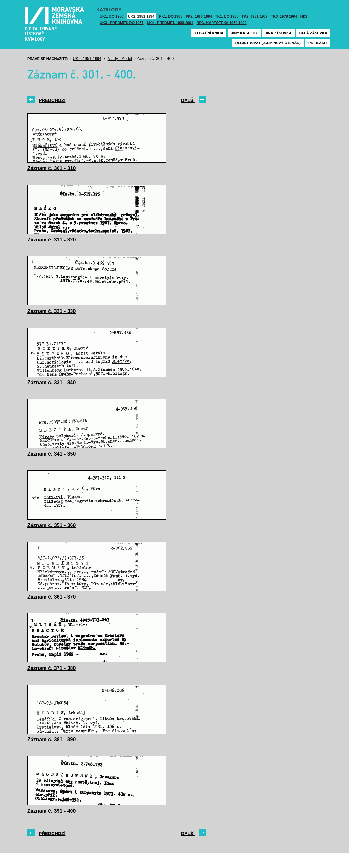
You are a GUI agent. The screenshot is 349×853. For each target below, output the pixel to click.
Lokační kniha (209, 33)
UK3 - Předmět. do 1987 (121, 23)
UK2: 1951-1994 (141, 16)
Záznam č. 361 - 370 (51, 597)
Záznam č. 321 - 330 (51, 311)
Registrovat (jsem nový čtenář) (268, 43)
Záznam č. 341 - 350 (51, 454)
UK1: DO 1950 (111, 16)
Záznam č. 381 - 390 (51, 739)
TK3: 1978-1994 (284, 16)
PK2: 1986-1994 (199, 16)
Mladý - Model (120, 58)
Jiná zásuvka (278, 33)
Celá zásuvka (313, 33)
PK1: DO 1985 (170, 16)
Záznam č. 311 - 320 (51, 239)
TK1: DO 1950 (227, 16)
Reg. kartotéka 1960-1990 (222, 23)
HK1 (303, 16)
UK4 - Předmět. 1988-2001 (170, 23)
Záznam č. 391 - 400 (51, 811)
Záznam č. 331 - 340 (51, 382)
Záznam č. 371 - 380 (51, 668)
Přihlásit (317, 43)
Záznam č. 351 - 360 (51, 525)
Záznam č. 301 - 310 (51, 168)
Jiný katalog (244, 33)
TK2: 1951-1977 (255, 16)
